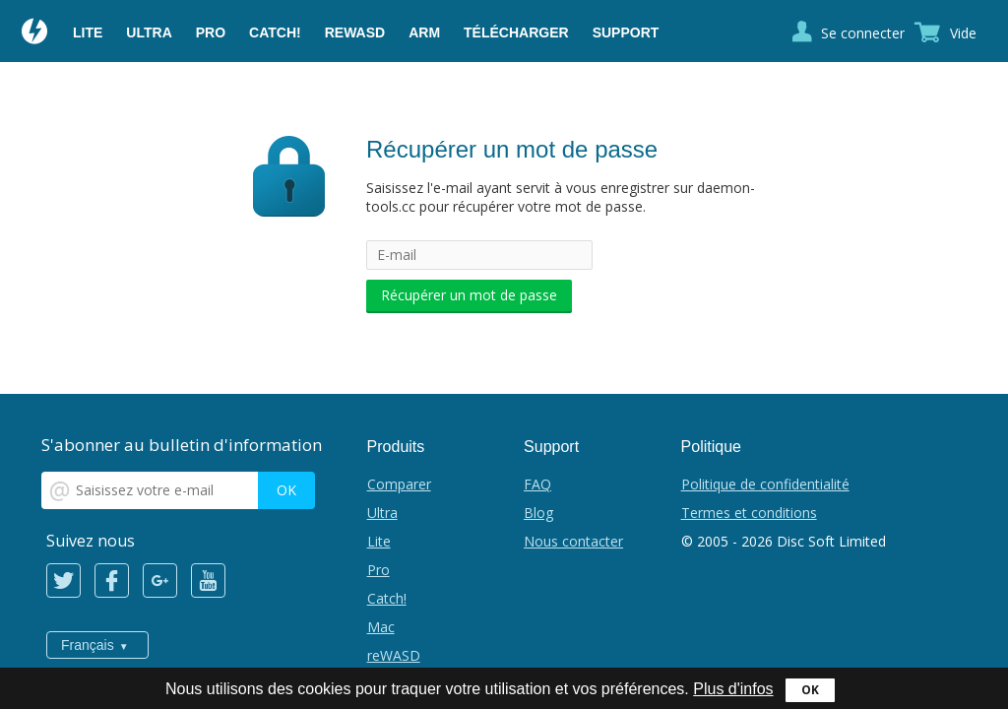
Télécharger (516, 32)
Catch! (275, 32)
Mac (381, 626)
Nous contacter (573, 541)
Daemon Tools (35, 33)
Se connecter (863, 33)
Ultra (148, 32)
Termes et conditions (749, 512)
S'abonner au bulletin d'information (181, 444)
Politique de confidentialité (765, 484)
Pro (210, 32)
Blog (538, 512)
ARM (424, 32)
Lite (87, 32)
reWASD (355, 32)
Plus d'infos (733, 688)
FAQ (537, 484)
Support (626, 32)
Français (87, 645)
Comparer (399, 484)
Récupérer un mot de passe (469, 295)
